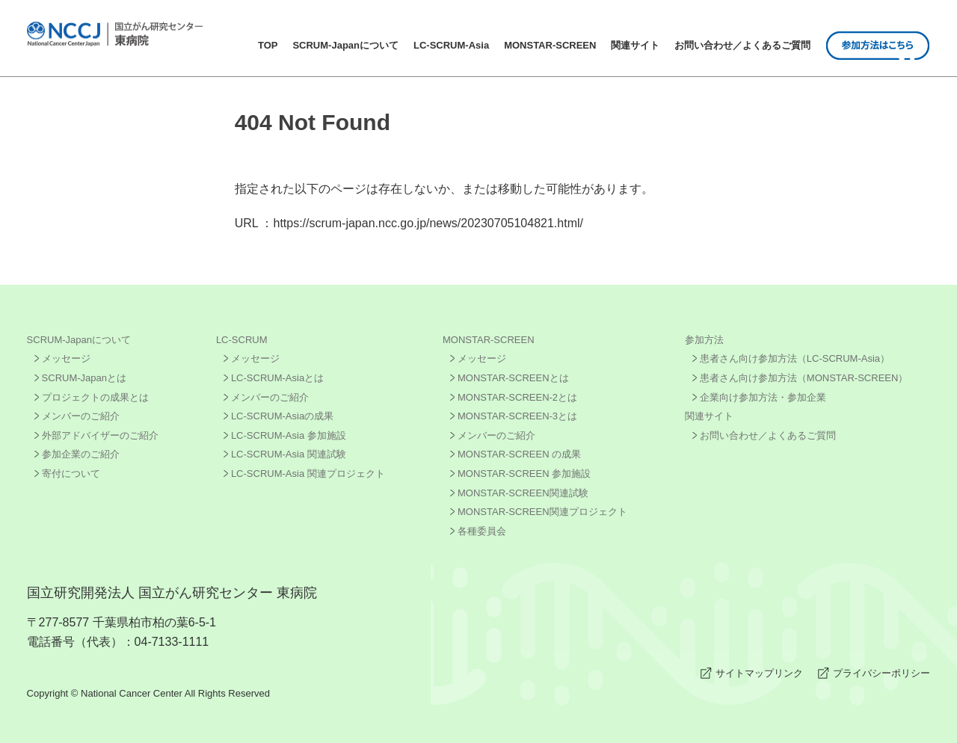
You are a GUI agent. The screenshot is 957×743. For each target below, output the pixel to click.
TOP (268, 45)
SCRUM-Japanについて (345, 45)
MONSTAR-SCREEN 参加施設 (524, 473)
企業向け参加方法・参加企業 (763, 397)
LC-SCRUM (242, 339)
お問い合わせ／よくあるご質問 (742, 45)
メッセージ (66, 358)
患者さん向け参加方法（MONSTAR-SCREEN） (804, 377)
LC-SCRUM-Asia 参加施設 (288, 435)
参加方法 (704, 339)
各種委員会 (482, 531)
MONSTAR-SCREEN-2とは (517, 397)
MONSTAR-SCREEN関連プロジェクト (542, 511)
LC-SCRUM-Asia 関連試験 (288, 454)
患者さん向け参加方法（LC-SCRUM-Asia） (795, 358)
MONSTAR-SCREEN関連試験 (523, 493)
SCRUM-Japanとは (84, 377)
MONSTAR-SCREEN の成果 (519, 454)
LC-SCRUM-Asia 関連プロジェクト (308, 473)
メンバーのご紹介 (81, 416)
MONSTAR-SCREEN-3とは (517, 416)
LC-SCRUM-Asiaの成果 (282, 416)
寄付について (71, 473)
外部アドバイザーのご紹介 (100, 435)
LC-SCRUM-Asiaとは (277, 377)
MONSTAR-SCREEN (550, 45)
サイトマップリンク (759, 673)
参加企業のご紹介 (81, 454)
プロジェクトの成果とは (95, 397)
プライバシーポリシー (881, 673)
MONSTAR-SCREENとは (513, 377)
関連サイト (635, 45)
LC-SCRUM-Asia (451, 45)
